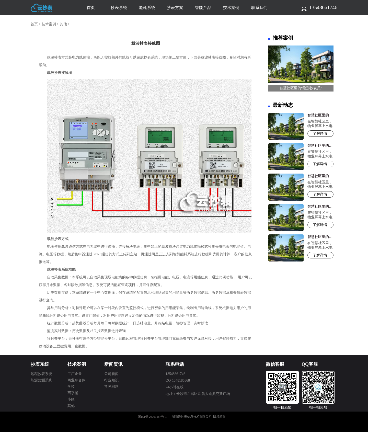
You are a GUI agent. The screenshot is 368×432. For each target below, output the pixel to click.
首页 (91, 7)
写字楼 (72, 393)
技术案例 (231, 7)
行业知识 (111, 380)
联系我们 (259, 7)
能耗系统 (147, 7)
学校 (71, 387)
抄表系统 (119, 7)
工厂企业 (74, 374)
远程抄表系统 (41, 374)
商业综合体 (76, 380)
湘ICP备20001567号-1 (152, 416)
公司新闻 (111, 374)
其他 (63, 24)
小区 (71, 399)
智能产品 (203, 7)
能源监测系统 (41, 380)
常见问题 (111, 387)
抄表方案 (175, 7)
